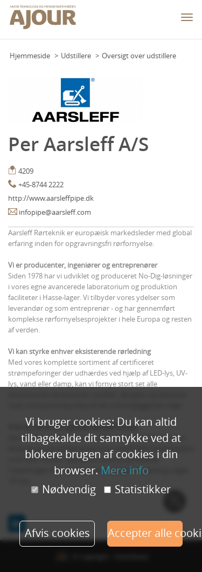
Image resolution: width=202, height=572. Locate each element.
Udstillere (76, 55)
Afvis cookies (57, 533)
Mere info (125, 470)
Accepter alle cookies (145, 533)
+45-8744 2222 (41, 184)
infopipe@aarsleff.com (55, 212)
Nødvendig (63, 489)
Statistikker (137, 489)
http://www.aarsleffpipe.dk (51, 198)
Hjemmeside (30, 55)
